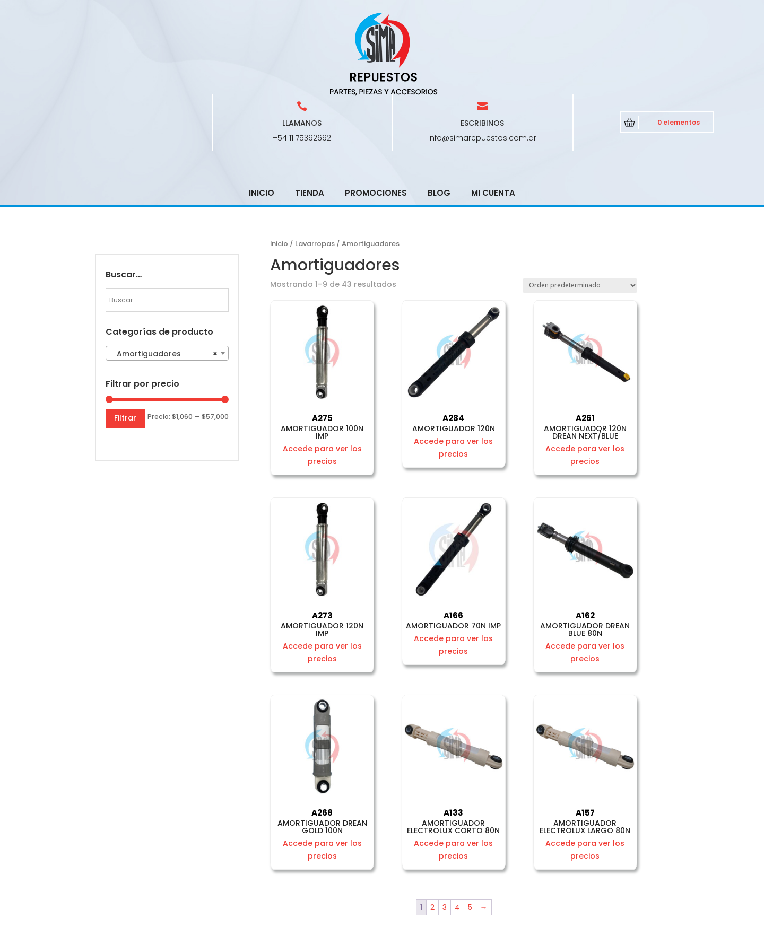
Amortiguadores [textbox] (164, 277)
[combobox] (167, 277)
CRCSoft (323, 925)
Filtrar (125, 342)
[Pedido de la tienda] (580, 210)
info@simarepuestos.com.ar (482, 62)
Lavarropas (315, 168)
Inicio (261, 117)
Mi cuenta (493, 117)
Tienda (309, 117)
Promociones (376, 117)
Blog (439, 117)
